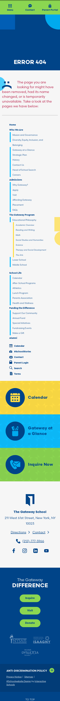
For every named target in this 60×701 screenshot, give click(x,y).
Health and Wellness (22, 303)
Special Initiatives (21, 323)
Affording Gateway (22, 200)
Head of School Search (24, 170)
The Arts (19, 255)
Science (19, 245)
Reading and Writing (25, 230)
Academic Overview (25, 225)
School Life (15, 273)
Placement (18, 205)
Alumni (13, 338)
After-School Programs (24, 283)
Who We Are (16, 130)
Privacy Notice (14, 676)
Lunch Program (20, 293)
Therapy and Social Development (31, 250)
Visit (14, 195)
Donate (30, 623)
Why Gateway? (20, 185)
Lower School (19, 260)
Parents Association (22, 298)
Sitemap (28, 676)
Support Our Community (24, 313)
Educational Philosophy (24, 220)
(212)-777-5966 (33, 541)
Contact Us (18, 165)
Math (18, 235)
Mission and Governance (25, 135)
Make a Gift (18, 333)
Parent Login (18, 362)
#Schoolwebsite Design (18, 681)
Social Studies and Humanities (29, 240)
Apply (15, 190)
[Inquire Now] (30, 464)
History (16, 160)
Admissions (15, 180)
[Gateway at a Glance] (30, 431)
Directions (18, 532)
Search (15, 368)
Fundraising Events (22, 328)
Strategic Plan (19, 155)
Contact (16, 357)
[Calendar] (30, 397)
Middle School (19, 264)
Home (12, 125)
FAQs (15, 210)
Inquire (30, 598)
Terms (15, 373)
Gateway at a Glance (23, 150)
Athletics (16, 288)
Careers (16, 175)
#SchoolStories (20, 351)
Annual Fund (18, 318)
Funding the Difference (22, 308)
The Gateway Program (22, 215)
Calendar (17, 278)
